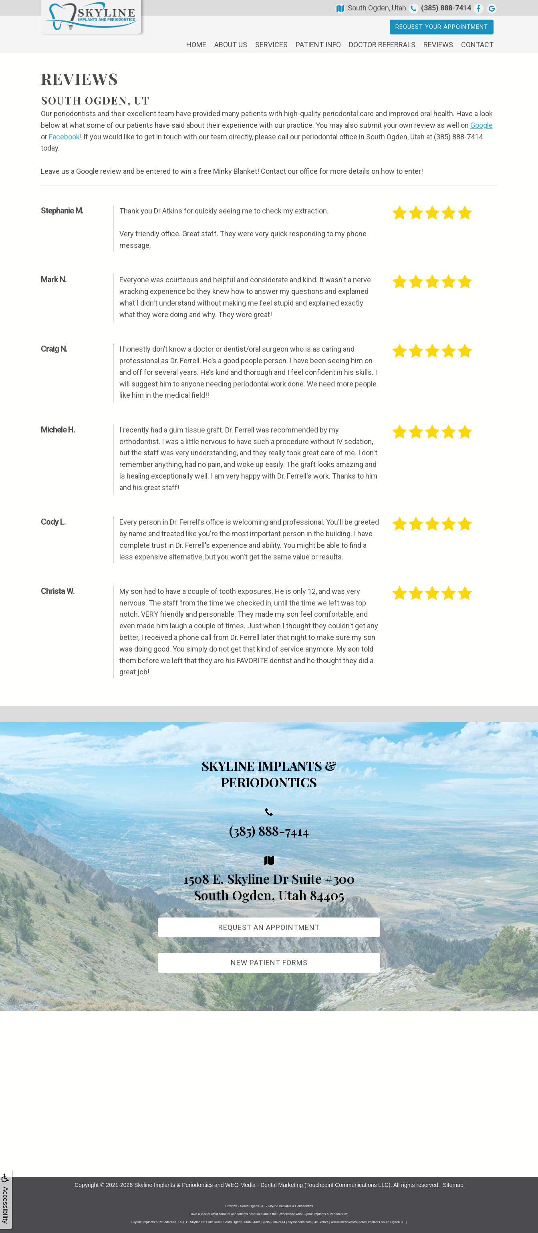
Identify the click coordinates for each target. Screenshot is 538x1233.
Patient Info (318, 44)
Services (271, 44)
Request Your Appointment (441, 26)
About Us (230, 44)
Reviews (438, 44)
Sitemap (453, 1185)
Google (481, 125)
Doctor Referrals (382, 44)
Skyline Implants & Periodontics (173, 1185)
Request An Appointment (269, 935)
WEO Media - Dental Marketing (264, 1185)
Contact (477, 44)
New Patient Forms (269, 970)
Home (196, 44)
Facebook (64, 137)
